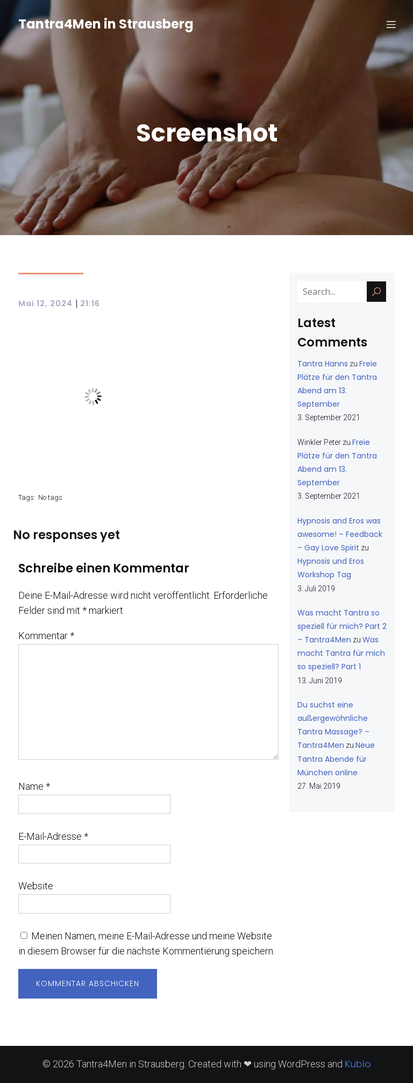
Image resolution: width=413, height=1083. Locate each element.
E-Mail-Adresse (53, 836)
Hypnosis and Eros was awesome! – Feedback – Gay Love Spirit (339, 534)
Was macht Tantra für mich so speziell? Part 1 (341, 653)
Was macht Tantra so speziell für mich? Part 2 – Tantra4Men (342, 626)
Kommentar (46, 635)
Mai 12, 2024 (45, 303)
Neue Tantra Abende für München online (336, 758)
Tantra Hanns (322, 363)
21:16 (90, 303)
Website (35, 885)
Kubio (358, 1064)
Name (34, 786)
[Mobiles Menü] (391, 24)
